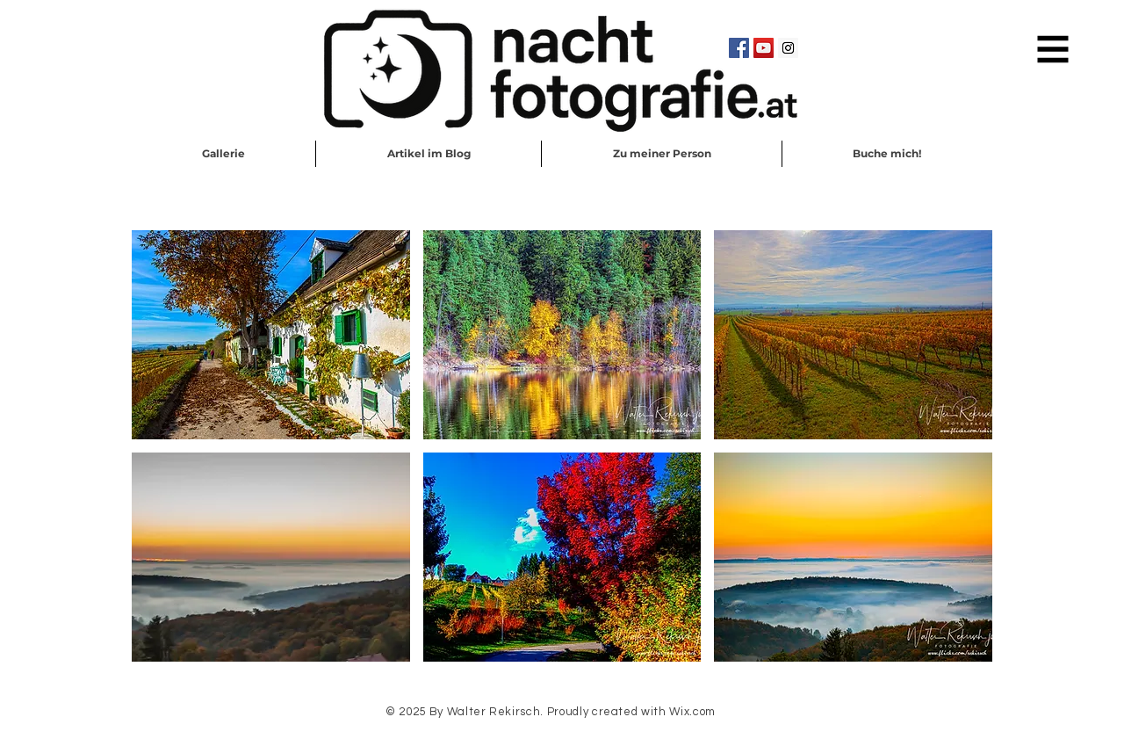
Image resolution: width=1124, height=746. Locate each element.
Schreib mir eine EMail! (563, 736)
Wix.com (692, 712)
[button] (1053, 49)
